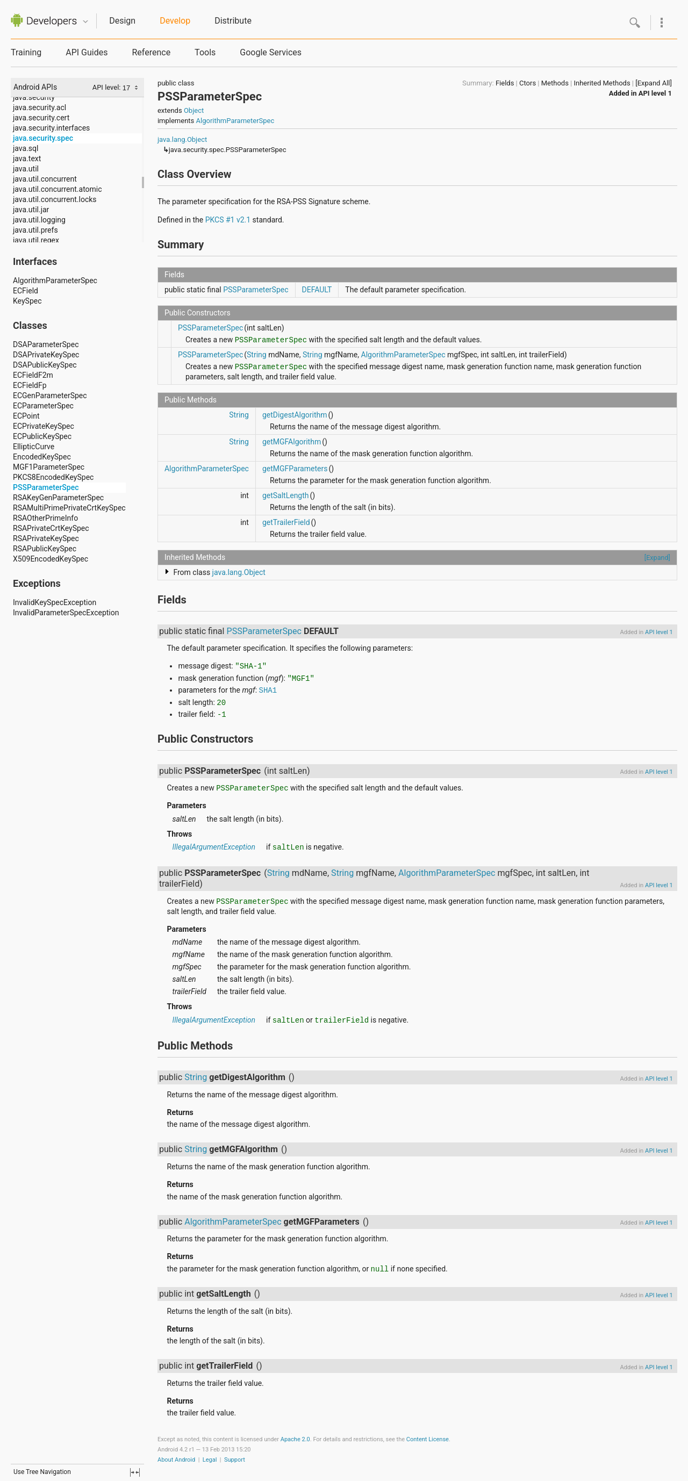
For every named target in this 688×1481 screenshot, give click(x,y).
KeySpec (27, 301)
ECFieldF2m (33, 375)
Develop (175, 21)
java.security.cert (41, 117)
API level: (107, 87)
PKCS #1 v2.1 (227, 219)
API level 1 (655, 93)
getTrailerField (286, 522)
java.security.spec (43, 138)
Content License (427, 1439)
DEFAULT (317, 289)
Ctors (527, 83)
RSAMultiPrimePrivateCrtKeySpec (69, 508)
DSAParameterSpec (45, 344)
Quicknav (85, 21)
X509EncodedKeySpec (50, 559)
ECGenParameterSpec (50, 395)
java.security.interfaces (51, 128)
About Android (176, 1459)
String (257, 354)
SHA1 (268, 690)
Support (234, 1459)
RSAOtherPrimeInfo (45, 518)
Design (122, 21)
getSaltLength (285, 495)
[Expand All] (653, 83)
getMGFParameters (295, 468)
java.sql (25, 148)
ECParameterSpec (43, 405)
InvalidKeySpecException (54, 602)
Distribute (233, 21)
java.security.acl (39, 107)
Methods (555, 83)
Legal (210, 1459)
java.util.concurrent (45, 179)
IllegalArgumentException (213, 847)
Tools (205, 52)
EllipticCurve (33, 446)
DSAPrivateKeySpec (46, 354)
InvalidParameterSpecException (66, 612)
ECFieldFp (30, 385)
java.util (26, 168)
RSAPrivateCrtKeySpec (51, 528)
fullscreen (134, 1472)
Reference (151, 52)
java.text (27, 158)
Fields (505, 83)
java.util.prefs (35, 230)
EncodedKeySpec (42, 456)
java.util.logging (39, 219)
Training (26, 52)
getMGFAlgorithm (291, 441)
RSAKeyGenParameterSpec (58, 497)
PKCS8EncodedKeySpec (53, 477)
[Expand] (657, 557)
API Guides (87, 52)
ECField (25, 290)
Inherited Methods (602, 83)
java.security (34, 97)
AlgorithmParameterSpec (55, 280)
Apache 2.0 (295, 1439)
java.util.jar (31, 209)
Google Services (271, 52)
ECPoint (26, 416)
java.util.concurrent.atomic (57, 189)
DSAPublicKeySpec (45, 365)
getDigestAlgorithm (294, 415)
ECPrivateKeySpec (43, 426)
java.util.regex (36, 240)
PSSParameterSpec (46, 487)
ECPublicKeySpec (42, 436)
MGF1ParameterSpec (48, 467)
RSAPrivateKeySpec (46, 538)
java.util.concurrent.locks (55, 199)
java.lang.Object (182, 139)
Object (194, 110)
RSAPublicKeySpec (44, 548)
